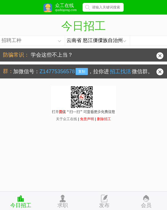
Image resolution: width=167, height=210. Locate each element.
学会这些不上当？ (52, 55)
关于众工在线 (66, 119)
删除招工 (104, 119)
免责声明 (87, 119)
